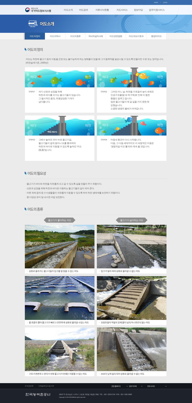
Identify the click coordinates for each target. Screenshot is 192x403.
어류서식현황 (102, 9)
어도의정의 (35, 36)
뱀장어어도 (156, 36)
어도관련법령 (116, 36)
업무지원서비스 (156, 9)
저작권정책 (29, 386)
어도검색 (83, 9)
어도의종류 (75, 36)
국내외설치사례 (95, 36)
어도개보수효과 (136, 36)
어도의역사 (55, 36)
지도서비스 (122, 9)
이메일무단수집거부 (46, 386)
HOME (156, 2)
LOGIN (165, 2)
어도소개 (68, 9)
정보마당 (138, 9)
